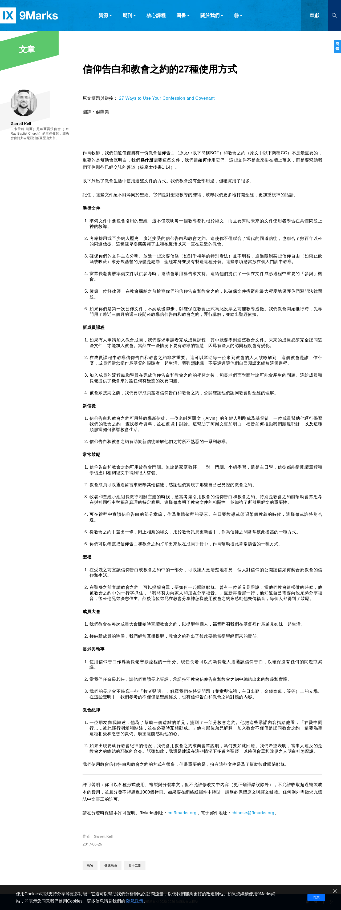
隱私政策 (134, 901)
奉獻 (314, 15)
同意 (316, 897)
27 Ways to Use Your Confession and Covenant (167, 98)
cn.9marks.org (182, 813)
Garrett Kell (103, 836)
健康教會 (110, 865)
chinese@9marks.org (253, 813)
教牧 (90, 865)
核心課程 (156, 15)
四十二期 (134, 865)
